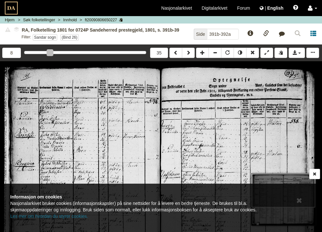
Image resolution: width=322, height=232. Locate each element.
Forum (243, 8)
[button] (312, 8)
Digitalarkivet (215, 8)
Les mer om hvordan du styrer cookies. (49, 216)
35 (159, 52)
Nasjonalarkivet (176, 8)
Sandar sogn (45, 37)
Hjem (9, 19)
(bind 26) (69, 37)
